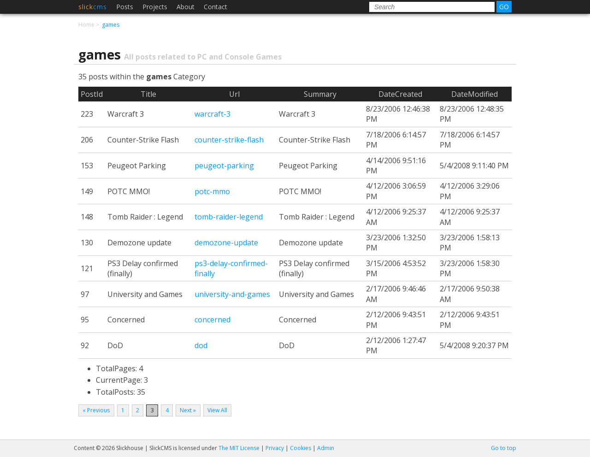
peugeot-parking (224, 165)
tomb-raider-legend (229, 217)
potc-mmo (212, 191)
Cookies (300, 448)
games (110, 25)
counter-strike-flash (229, 140)
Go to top (503, 448)
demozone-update (226, 242)
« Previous (96, 410)
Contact (215, 6)
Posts (124, 6)
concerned (212, 320)
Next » (188, 410)
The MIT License (239, 448)
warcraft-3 (212, 114)
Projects (154, 6)
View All (217, 410)
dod (201, 345)
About (186, 6)
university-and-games (232, 294)
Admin (325, 448)
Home (86, 25)
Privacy (275, 448)
